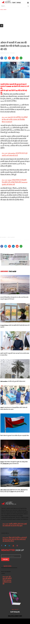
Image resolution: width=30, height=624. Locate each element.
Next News (22, 262)
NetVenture (19, 622)
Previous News (9, 255)
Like (12, 53)
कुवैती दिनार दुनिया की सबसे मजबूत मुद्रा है (18, 264)
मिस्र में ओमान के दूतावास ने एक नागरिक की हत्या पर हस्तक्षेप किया (14, 435)
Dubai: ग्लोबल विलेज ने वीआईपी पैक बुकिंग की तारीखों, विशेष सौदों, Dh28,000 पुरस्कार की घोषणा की (14, 463)
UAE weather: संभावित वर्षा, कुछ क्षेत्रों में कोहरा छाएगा (12, 381)
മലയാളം (19, 2)
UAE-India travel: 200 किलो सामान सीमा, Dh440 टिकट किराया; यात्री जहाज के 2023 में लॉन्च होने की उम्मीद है (14, 491)
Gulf (1, 9)
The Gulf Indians (10, 620)
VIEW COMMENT (11, 237)
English (14, 2)
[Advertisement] (15, 25)
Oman (5, 9)
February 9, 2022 (4, 53)
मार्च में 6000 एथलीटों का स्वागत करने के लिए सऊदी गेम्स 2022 (14, 257)
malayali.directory (15, 616)
